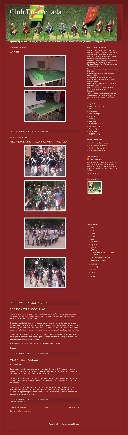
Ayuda (91, 104)
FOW (91, 119)
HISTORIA (92, 121)
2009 (91, 239)
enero (93, 273)
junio (93, 264)
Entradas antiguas (73, 407)
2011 (91, 233)
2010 (91, 236)
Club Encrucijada (35, 12)
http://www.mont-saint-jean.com (99, 143)
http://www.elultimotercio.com (98, 145)
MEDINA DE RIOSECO (24, 359)
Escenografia (93, 114)
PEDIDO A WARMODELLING (27, 309)
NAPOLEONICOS (95, 124)
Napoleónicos (21, 401)
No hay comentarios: (44, 131)
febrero (93, 270)
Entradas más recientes (18, 407)
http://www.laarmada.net (97, 150)
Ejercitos (92, 111)
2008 (91, 276)
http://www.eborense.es (97, 148)
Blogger (75, 424)
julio (93, 247)
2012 (91, 231)
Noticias (92, 129)
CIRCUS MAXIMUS (95, 106)
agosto (93, 245)
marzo (93, 267)
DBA (90, 109)
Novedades (93, 131)
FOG (90, 116)
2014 (91, 228)
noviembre (95, 242)
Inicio (46, 407)
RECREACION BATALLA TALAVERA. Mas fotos (39, 141)
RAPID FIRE (93, 134)
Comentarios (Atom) (25, 411)
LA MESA (15, 51)
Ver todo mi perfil (92, 173)
